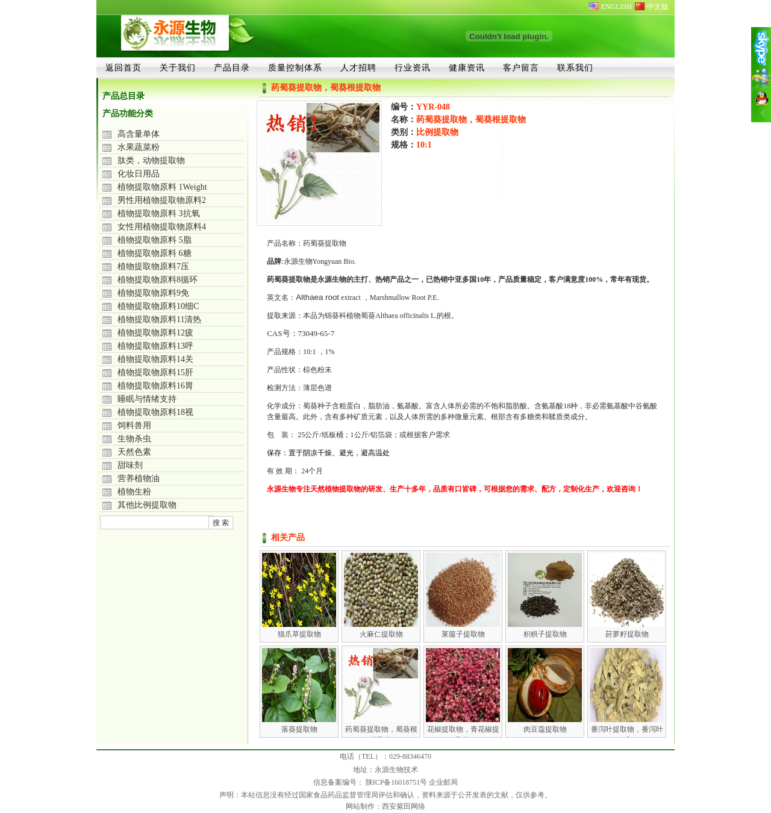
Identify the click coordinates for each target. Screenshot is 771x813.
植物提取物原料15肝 (155, 372)
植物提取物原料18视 (155, 412)
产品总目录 (123, 96)
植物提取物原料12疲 (155, 332)
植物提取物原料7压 (153, 266)
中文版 (658, 6)
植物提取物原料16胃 (155, 385)
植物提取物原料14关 (155, 359)
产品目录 (232, 67)
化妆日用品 (138, 173)
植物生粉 (134, 491)
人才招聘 (358, 67)
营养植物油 (138, 478)
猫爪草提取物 (299, 634)
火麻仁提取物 (381, 634)
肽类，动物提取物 (151, 160)
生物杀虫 (134, 438)
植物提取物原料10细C (158, 306)
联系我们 (575, 67)
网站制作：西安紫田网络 (385, 806)
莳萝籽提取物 (627, 634)
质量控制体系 (295, 67)
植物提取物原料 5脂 (154, 240)
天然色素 (134, 451)
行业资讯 (413, 67)
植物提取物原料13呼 (155, 345)
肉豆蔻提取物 (545, 729)
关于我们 (178, 67)
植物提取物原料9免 (153, 292)
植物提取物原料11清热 (159, 319)
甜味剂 (130, 465)
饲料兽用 (134, 425)
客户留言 (521, 67)
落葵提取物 (299, 729)
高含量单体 (138, 134)
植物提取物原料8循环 (157, 279)
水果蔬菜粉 (138, 147)
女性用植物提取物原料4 (161, 226)
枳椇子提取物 (545, 634)
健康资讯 (467, 67)
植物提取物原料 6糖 (154, 253)
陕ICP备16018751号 (397, 782)
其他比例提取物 (146, 504)
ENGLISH (616, 6)
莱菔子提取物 (463, 634)
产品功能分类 (127, 113)
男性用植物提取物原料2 (161, 200)
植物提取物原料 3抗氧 (158, 213)
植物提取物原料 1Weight (162, 187)
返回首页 (123, 67)
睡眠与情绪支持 (146, 398)
